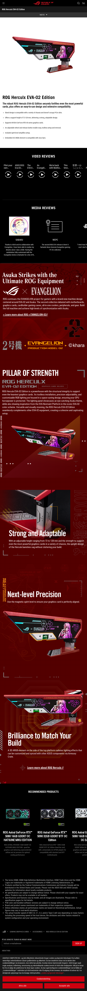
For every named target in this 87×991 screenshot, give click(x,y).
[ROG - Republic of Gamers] (43, 3)
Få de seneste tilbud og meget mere (17, 939)
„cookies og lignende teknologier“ (52, 973)
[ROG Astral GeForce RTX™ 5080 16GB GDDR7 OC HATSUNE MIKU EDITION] (18, 820)
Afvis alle (22, 986)
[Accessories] (37, 931)
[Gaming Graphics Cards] (19, 931)
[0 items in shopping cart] (83, 3)
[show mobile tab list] (43, 14)
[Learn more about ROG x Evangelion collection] (27, 314)
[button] (3, 3)
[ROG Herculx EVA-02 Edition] (57, 931)
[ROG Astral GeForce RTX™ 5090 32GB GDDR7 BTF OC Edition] (52, 820)
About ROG (6, 950)
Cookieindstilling (43, 979)
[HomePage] (4, 931)
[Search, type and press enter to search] (78, 3)
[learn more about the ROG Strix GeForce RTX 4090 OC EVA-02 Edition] (43, 767)
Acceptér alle (64, 986)
